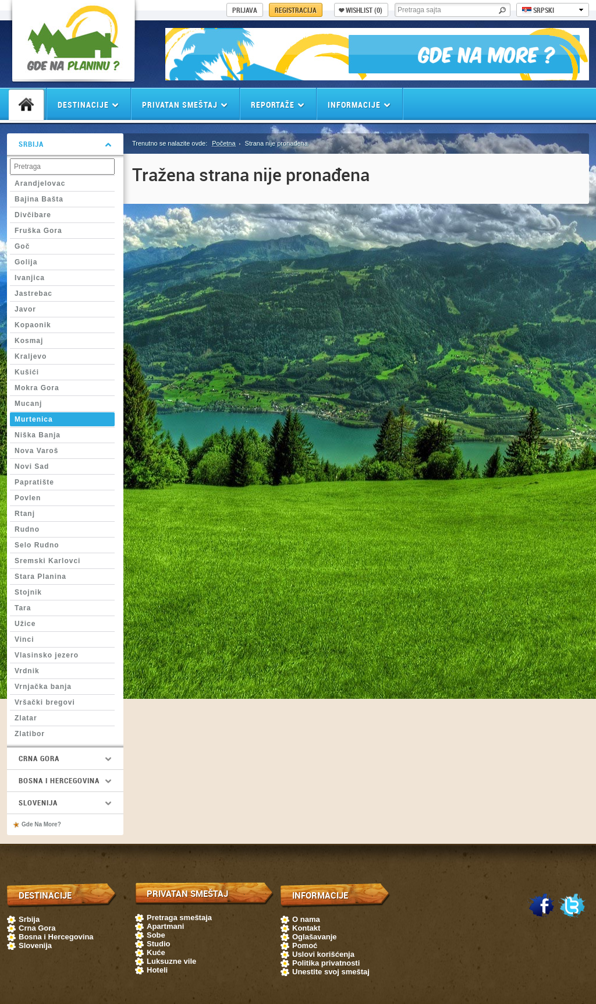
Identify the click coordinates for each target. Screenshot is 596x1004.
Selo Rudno (37, 545)
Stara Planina (40, 576)
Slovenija (35, 945)
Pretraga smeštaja (179, 917)
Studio (158, 943)
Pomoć (304, 945)
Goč (22, 246)
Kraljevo (31, 356)
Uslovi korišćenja (323, 954)
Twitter (572, 906)
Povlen (28, 498)
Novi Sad (32, 466)
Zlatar (26, 718)
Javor (25, 309)
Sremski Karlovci (47, 561)
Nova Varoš (36, 451)
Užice (25, 624)
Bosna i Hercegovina (56, 936)
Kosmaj (29, 341)
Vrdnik (27, 671)
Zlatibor (30, 734)
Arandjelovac (40, 183)
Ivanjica (30, 278)
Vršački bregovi (45, 702)
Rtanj (25, 514)
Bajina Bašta (39, 199)
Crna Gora (37, 928)
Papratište (34, 482)
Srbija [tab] (65, 144)
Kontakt (306, 928)
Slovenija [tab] (65, 802)
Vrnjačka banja (43, 687)
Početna (223, 143)
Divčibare (33, 215)
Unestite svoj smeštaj (331, 971)
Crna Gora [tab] (65, 758)
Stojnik (28, 592)
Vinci (24, 639)
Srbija (29, 919)
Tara (23, 608)
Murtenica (34, 419)
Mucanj (28, 404)
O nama (306, 919)
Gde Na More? (41, 824)
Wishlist (360, 10)
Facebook (541, 906)
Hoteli (157, 970)
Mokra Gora (37, 388)
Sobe (156, 935)
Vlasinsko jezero (47, 655)
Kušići (27, 372)
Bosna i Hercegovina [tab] (65, 780)
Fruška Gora (38, 231)
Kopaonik (33, 325)
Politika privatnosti (326, 963)
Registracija (296, 10)
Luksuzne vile (171, 961)
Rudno (27, 529)
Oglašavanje (314, 936)
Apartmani (165, 926)
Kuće (156, 952)
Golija (26, 262)
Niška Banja (38, 435)
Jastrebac (33, 293)
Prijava (244, 10)
